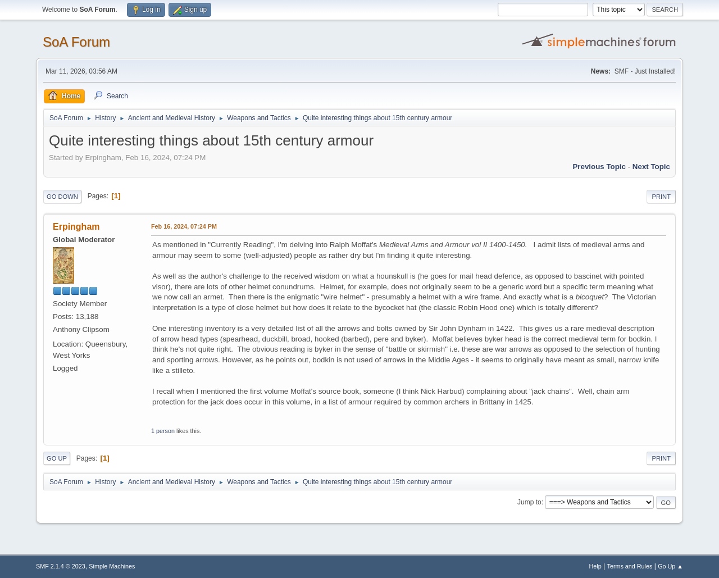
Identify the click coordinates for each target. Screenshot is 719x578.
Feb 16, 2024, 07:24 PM (184, 226)
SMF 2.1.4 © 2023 (60, 566)
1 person (163, 430)
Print (661, 196)
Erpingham (76, 226)
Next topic (651, 166)
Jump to (529, 502)
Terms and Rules (630, 566)
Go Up (57, 458)
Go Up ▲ (670, 566)
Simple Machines (112, 566)
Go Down (62, 196)
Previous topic (599, 166)
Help (595, 566)
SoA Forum (76, 41)
